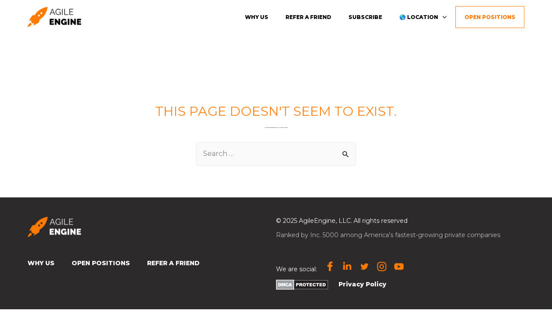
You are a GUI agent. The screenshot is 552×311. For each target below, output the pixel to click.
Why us (256, 17)
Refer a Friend (173, 263)
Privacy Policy (362, 284)
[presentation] (442, 17)
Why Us (41, 263)
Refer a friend (308, 17)
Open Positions (489, 17)
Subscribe (365, 17)
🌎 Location (423, 17)
